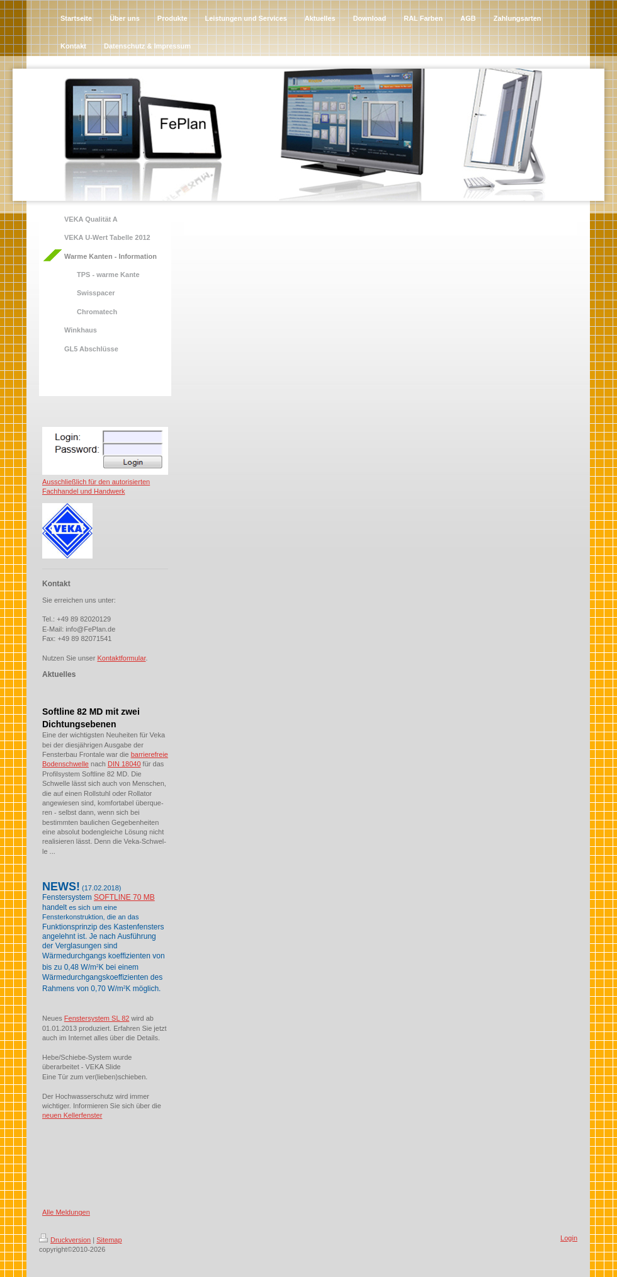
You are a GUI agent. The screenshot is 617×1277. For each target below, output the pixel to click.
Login (568, 1238)
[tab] (105, 701)
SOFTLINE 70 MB (124, 897)
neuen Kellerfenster (72, 1115)
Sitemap (109, 1240)
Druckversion (65, 1240)
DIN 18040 (124, 764)
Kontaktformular (121, 658)
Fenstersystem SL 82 (97, 1018)
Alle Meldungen (66, 1212)
